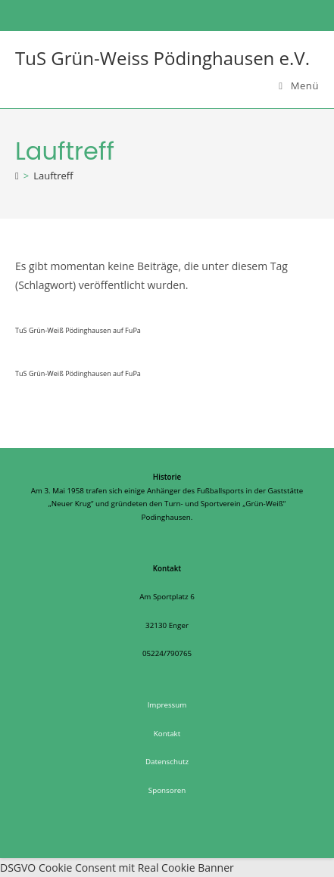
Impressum (167, 705)
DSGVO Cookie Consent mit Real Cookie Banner (117, 867)
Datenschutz (167, 762)
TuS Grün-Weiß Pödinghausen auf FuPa (78, 330)
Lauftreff (53, 175)
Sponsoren (167, 790)
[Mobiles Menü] (299, 85)
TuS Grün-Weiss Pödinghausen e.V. (162, 57)
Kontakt (167, 734)
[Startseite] (17, 175)
